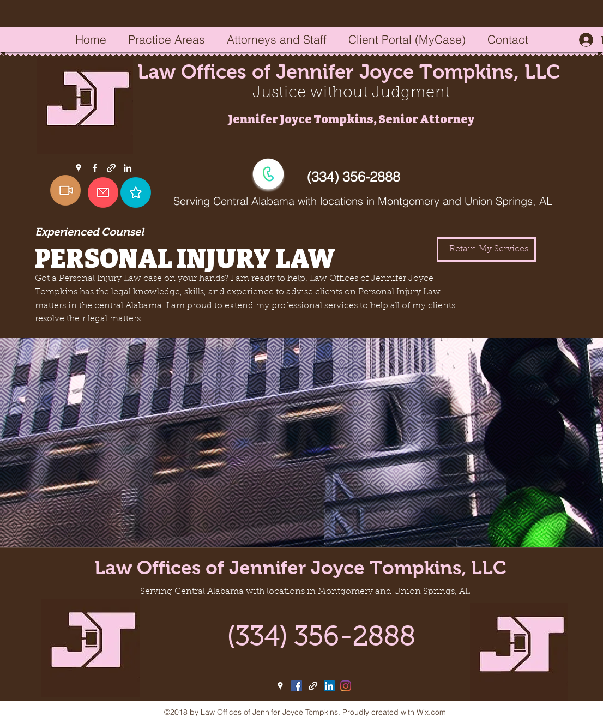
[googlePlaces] (78, 167)
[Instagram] (345, 685)
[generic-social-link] (111, 167)
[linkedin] (127, 167)
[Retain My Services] (486, 249)
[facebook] (94, 167)
